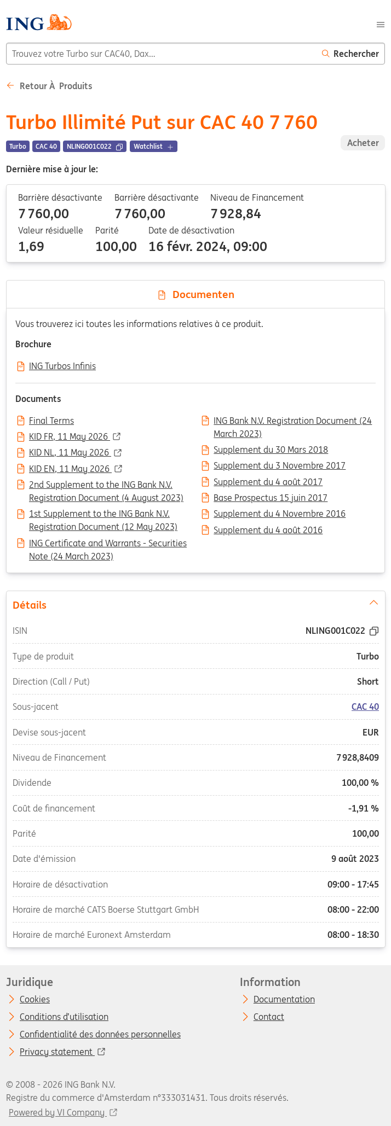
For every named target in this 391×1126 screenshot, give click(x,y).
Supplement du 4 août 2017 (268, 482)
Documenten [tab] (195, 294)
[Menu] (380, 23)
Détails (195, 604)
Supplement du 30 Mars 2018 (271, 450)
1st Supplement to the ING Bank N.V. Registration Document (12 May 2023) (103, 514)
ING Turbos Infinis (62, 366)
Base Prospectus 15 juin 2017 (270, 498)
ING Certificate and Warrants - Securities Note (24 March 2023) (108, 544)
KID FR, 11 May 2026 (69, 437)
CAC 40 (365, 707)
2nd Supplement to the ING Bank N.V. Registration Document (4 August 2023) (106, 485)
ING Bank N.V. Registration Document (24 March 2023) (293, 421)
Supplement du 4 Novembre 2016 (280, 514)
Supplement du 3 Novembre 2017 (280, 466)
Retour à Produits (49, 85)
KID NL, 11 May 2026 (70, 453)
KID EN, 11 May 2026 (70, 469)
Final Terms (51, 421)
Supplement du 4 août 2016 (268, 530)
